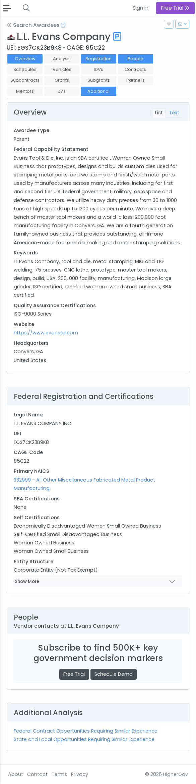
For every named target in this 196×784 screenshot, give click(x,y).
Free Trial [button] (175, 7)
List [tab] (159, 112)
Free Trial (74, 674)
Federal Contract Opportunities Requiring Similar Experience (85, 731)
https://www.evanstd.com (46, 332)
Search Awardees (33, 25)
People (135, 58)
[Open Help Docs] (63, 25)
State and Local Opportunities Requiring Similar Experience (84, 739)
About (15, 774)
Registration (98, 58)
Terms (59, 774)
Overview (25, 58)
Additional (98, 91)
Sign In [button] (140, 7)
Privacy (79, 774)
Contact (37, 774)
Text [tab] (174, 112)
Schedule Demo (113, 674)
